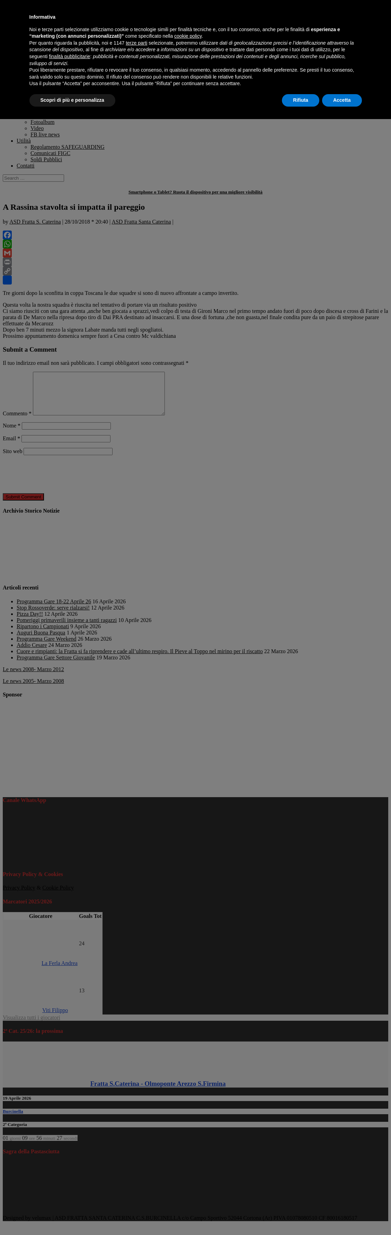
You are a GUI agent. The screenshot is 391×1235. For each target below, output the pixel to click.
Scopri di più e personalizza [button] (72, 100)
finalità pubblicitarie (69, 56)
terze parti (136, 43)
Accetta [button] (342, 100)
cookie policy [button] (188, 36)
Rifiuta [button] (300, 100)
